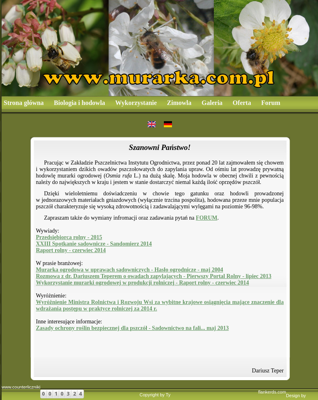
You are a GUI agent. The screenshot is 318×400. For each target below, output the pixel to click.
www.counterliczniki (21, 387)
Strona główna (24, 102)
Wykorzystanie (136, 102)
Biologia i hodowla (79, 102)
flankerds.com (272, 391)
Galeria (212, 102)
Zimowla (179, 102)
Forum (270, 102)
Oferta (242, 102)
